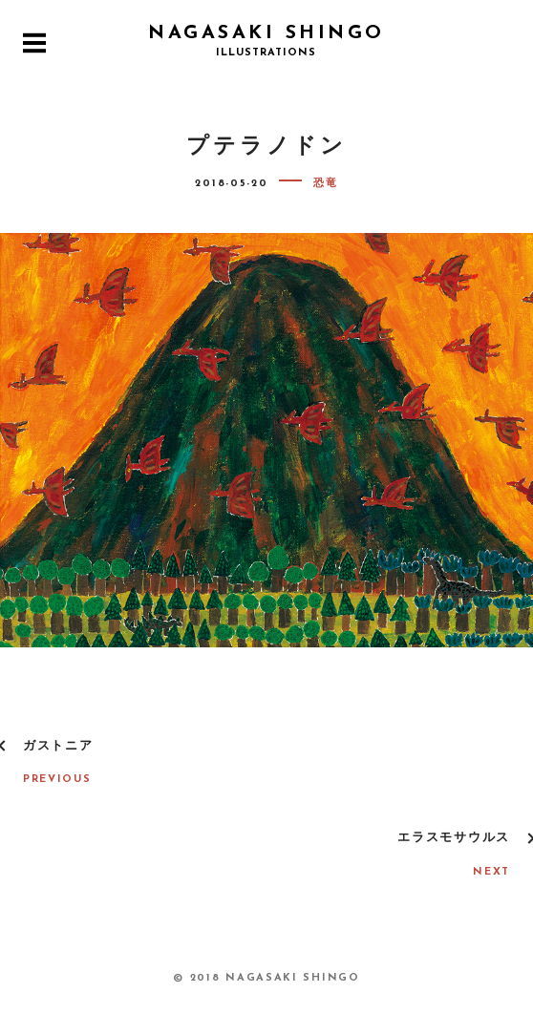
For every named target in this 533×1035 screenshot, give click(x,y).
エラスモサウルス (453, 838)
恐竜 (325, 184)
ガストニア (58, 746)
